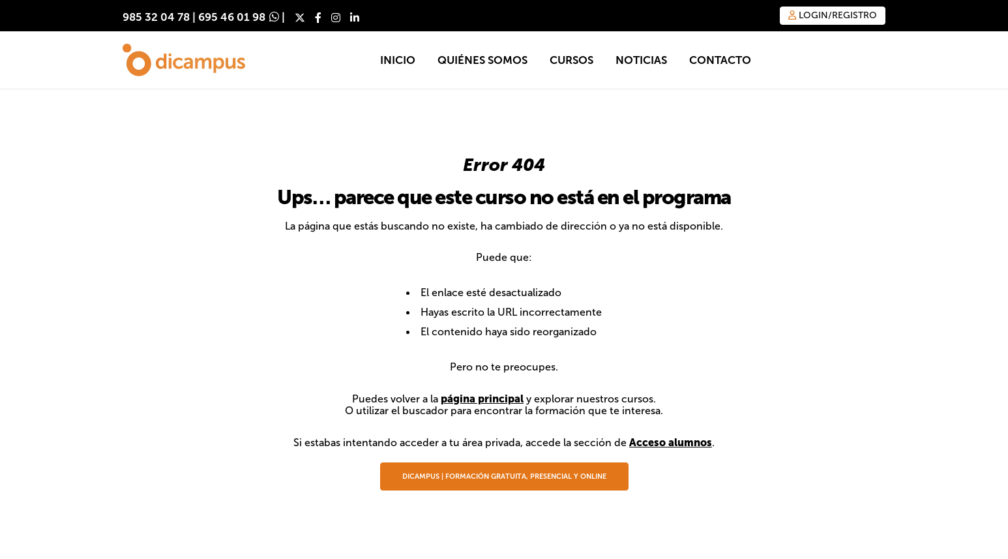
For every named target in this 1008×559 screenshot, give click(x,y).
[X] (300, 17)
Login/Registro (832, 15)
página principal (482, 398)
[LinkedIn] (354, 17)
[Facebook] (318, 17)
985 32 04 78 (156, 17)
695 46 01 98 (231, 17)
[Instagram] (335, 17)
